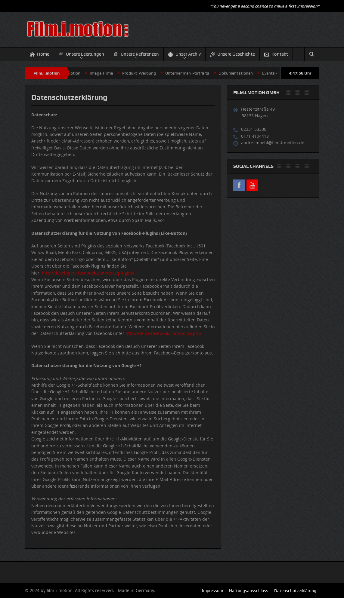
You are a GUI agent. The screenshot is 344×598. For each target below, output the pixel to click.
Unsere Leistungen (81, 54)
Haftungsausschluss (248, 590)
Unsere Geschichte (232, 54)
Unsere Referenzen (136, 54)
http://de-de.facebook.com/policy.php (163, 333)
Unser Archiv (184, 54)
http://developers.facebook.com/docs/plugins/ (88, 273)
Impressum (212, 590)
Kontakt (276, 54)
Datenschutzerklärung (295, 590)
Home (39, 54)
